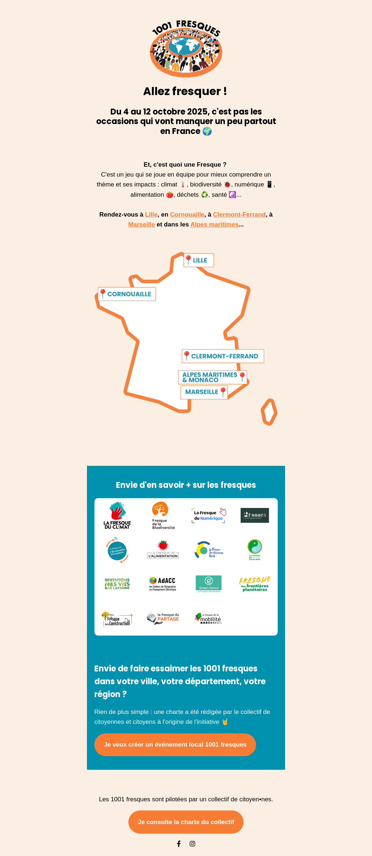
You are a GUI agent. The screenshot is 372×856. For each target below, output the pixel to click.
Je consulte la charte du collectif (186, 822)
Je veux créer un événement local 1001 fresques (175, 744)
